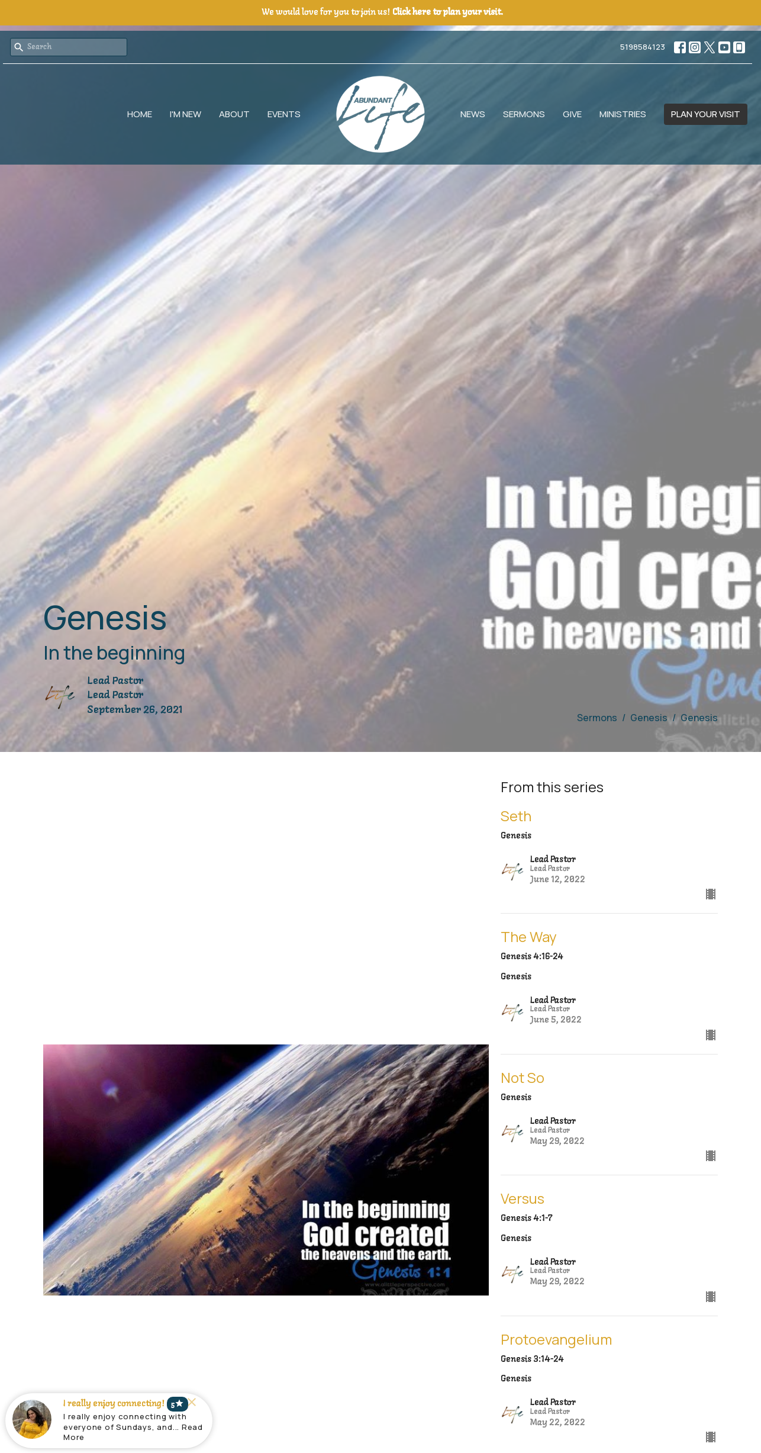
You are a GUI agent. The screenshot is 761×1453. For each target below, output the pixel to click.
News (472, 114)
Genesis (649, 717)
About (234, 114)
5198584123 (642, 46)
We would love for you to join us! (382, 12)
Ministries (622, 114)
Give (572, 114)
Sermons (524, 114)
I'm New (185, 114)
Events (284, 114)
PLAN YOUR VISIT (705, 114)
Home (139, 114)
